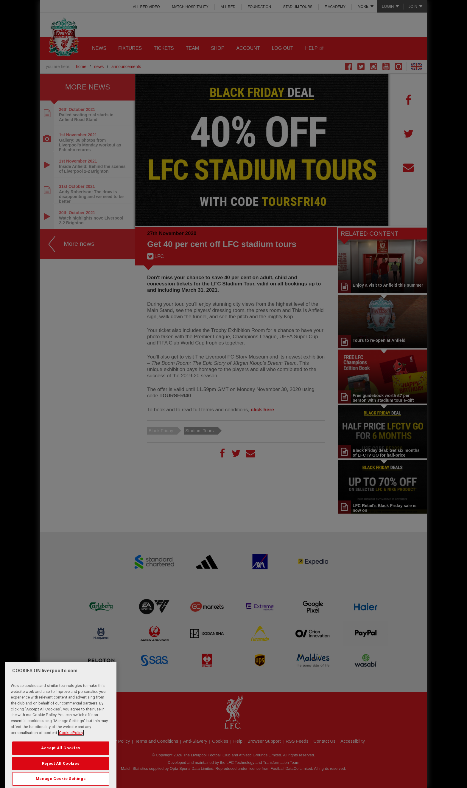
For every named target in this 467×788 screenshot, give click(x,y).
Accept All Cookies (60, 768)
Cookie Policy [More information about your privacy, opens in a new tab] (71, 753)
